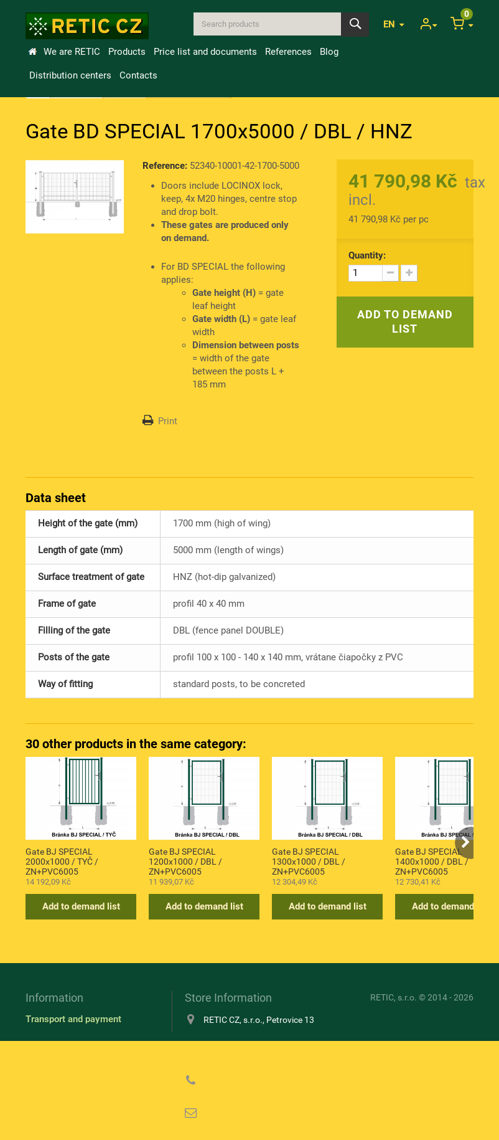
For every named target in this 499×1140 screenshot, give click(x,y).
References (288, 51)
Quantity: (367, 255)
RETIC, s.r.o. (393, 997)
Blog (329, 51)
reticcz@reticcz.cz (264, 1113)
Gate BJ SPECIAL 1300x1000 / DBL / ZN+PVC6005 (308, 861)
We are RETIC (72, 51)
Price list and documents (205, 51)
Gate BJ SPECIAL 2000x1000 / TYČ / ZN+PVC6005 (62, 861)
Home (32, 52)
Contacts (138, 75)
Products (127, 51)
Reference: (164, 165)
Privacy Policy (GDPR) (72, 1068)
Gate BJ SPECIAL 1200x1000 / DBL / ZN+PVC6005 (185, 861)
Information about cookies (79, 1050)
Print (167, 421)
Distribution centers (70, 75)
